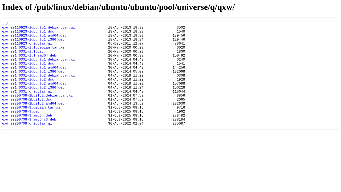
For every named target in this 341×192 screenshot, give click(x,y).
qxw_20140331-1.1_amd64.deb (29, 62)
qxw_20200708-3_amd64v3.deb (29, 139)
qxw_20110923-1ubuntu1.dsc (28, 33)
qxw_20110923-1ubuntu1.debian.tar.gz (38, 28)
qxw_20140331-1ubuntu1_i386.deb (33, 81)
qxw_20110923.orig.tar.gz (27, 48)
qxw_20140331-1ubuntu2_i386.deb (33, 100)
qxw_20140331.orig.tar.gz (27, 105)
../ (5, 24)
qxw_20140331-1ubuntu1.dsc (28, 72)
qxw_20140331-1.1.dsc (23, 57)
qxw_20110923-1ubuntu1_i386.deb (33, 43)
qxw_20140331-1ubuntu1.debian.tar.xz (38, 67)
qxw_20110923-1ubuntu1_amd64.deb (34, 38)
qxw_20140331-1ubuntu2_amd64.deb (34, 96)
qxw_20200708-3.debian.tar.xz (31, 124)
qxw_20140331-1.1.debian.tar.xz (33, 52)
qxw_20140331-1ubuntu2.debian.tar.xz (38, 86)
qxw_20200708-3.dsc (20, 129)
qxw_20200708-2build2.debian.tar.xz (37, 110)
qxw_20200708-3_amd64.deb (27, 134)
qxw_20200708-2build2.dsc (27, 115)
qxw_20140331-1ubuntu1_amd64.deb (34, 76)
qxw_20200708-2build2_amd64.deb (33, 120)
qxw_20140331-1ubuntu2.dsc (28, 91)
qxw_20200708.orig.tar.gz (27, 144)
